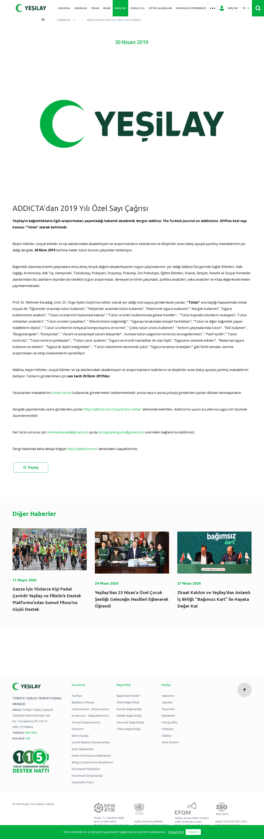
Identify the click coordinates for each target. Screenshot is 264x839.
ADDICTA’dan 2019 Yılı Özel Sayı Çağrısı (114, 19)
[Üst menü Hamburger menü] (212, 8)
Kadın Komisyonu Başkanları (91, 755)
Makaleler (168, 715)
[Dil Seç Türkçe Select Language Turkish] (246, 8)
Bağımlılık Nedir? (128, 695)
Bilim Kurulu (80, 735)
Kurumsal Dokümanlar (87, 775)
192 (28, 738)
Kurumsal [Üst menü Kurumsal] (64, 8)
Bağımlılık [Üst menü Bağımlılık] (81, 8)
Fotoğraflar (170, 722)
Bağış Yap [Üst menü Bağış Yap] (120, 8)
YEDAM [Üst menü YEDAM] (95, 8)
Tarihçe (77, 695)
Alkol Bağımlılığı (128, 702)
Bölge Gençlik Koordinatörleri (92, 762)
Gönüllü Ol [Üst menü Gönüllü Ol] (137, 8)
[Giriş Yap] (228, 8)
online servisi (61, 392)
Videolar (167, 729)
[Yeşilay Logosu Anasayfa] (31, 8)
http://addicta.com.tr (82, 449)
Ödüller (167, 735)
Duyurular (168, 709)
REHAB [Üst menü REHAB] (107, 8)
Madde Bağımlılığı (129, 715)
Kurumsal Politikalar (86, 769)
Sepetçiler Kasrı (83, 782)
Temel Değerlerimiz (86, 722)
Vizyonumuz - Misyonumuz (90, 709)
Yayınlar (167, 702)
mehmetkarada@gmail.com (68, 432)
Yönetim (78, 729)
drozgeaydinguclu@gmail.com (121, 432)
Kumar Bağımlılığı (129, 709)
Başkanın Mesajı (83, 702)
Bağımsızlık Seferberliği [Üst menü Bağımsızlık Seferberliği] (191, 8)
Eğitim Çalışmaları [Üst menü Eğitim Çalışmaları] (160, 8)
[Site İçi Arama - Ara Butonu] (258, 8)
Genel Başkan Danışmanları (91, 742)
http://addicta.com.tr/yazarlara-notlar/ (113, 409)
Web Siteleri (170, 742)
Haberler (64, 19)
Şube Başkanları (83, 749)
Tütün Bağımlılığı (128, 729)
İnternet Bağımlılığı (130, 722)
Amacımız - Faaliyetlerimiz (90, 715)
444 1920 (31, 732)
